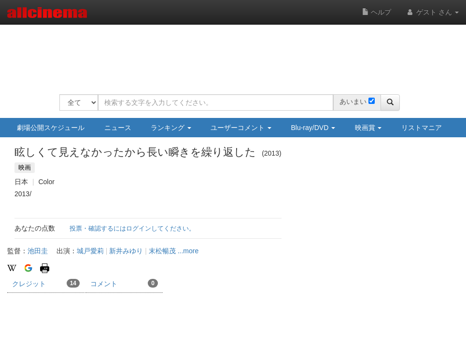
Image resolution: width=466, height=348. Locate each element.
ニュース (117, 127)
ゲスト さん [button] (432, 12)
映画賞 (368, 127)
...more (188, 251)
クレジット (46, 283)
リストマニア (421, 127)
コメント (124, 283)
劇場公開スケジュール (51, 127)
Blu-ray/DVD (313, 127)
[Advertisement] (235, 53)
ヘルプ (376, 12)
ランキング (171, 127)
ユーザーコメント (241, 127)
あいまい (353, 101)
